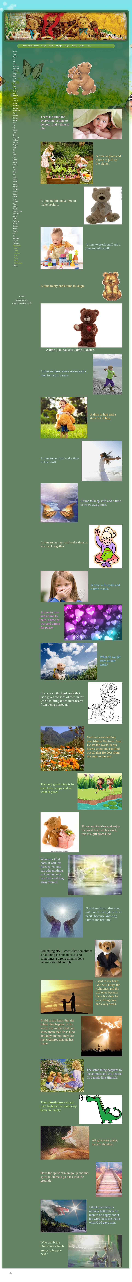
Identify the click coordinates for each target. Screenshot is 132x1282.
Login (121, 1273)
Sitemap (19, 1274)
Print (13, 1274)
